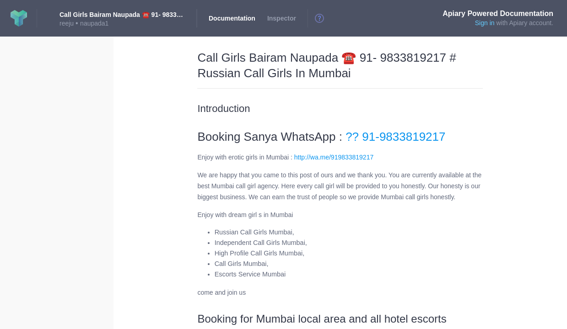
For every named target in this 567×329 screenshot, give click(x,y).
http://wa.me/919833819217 (333, 157)
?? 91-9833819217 (394, 136)
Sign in (485, 23)
